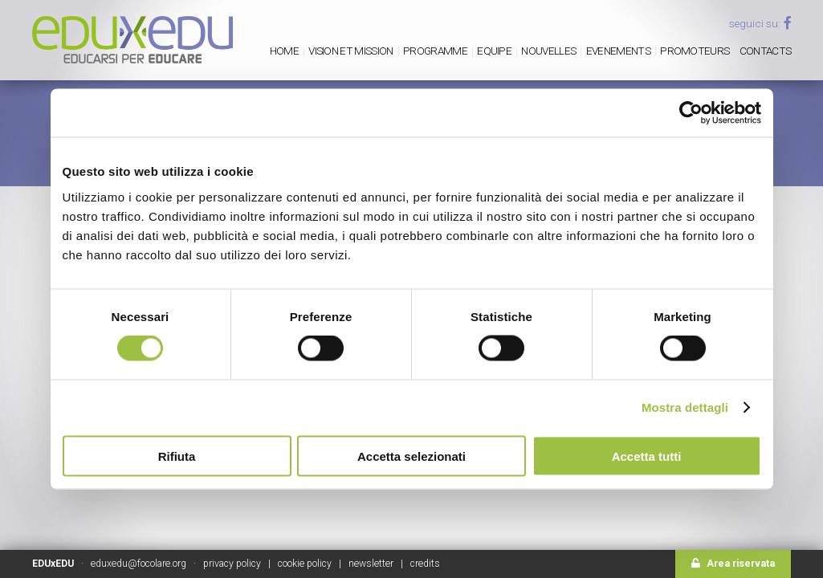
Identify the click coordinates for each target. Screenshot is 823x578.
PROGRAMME (435, 50)
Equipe (494, 50)
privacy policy (232, 563)
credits (425, 563)
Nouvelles (548, 50)
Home (284, 50)
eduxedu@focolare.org (138, 563)
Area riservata (733, 563)
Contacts (765, 50)
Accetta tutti (647, 455)
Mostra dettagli (685, 407)
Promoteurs (694, 50)
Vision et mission (350, 50)
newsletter (370, 563)
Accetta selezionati (411, 455)
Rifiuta (177, 455)
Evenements (618, 50)
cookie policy (305, 563)
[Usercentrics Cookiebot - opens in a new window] (691, 113)
